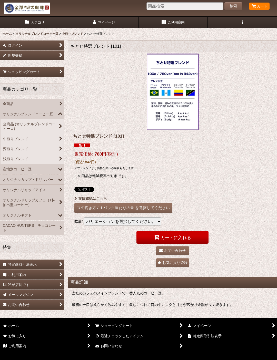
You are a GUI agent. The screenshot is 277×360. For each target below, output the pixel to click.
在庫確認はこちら (90, 199)
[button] (242, 22)
